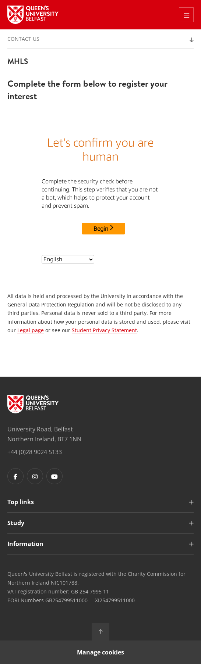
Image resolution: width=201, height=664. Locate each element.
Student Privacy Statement (104, 330)
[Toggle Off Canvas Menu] (186, 14)
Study (15, 523)
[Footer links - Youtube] (54, 476)
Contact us (23, 38)
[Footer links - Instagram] (35, 476)
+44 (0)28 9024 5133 (34, 452)
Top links (20, 502)
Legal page (30, 330)
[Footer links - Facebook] (15, 476)
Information (25, 544)
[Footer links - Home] (33, 404)
